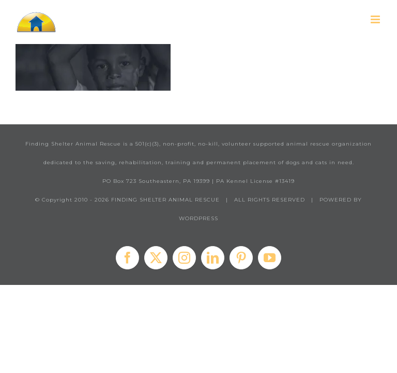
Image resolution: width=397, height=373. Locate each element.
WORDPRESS (198, 218)
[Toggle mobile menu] (376, 19)
